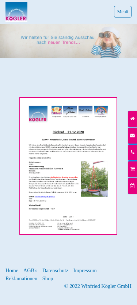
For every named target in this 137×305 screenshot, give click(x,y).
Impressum (85, 270)
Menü (122, 11)
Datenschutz (55, 270)
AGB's (30, 270)
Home (11, 270)
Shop (47, 278)
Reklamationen (21, 278)
